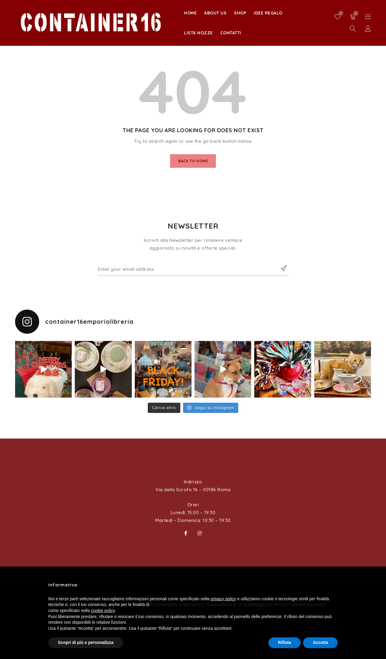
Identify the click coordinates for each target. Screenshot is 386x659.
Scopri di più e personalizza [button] (85, 642)
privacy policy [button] (223, 598)
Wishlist (339, 13)
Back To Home (193, 161)
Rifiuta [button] (284, 642)
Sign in (368, 29)
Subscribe (280, 271)
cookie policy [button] (103, 610)
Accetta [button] (320, 642)
